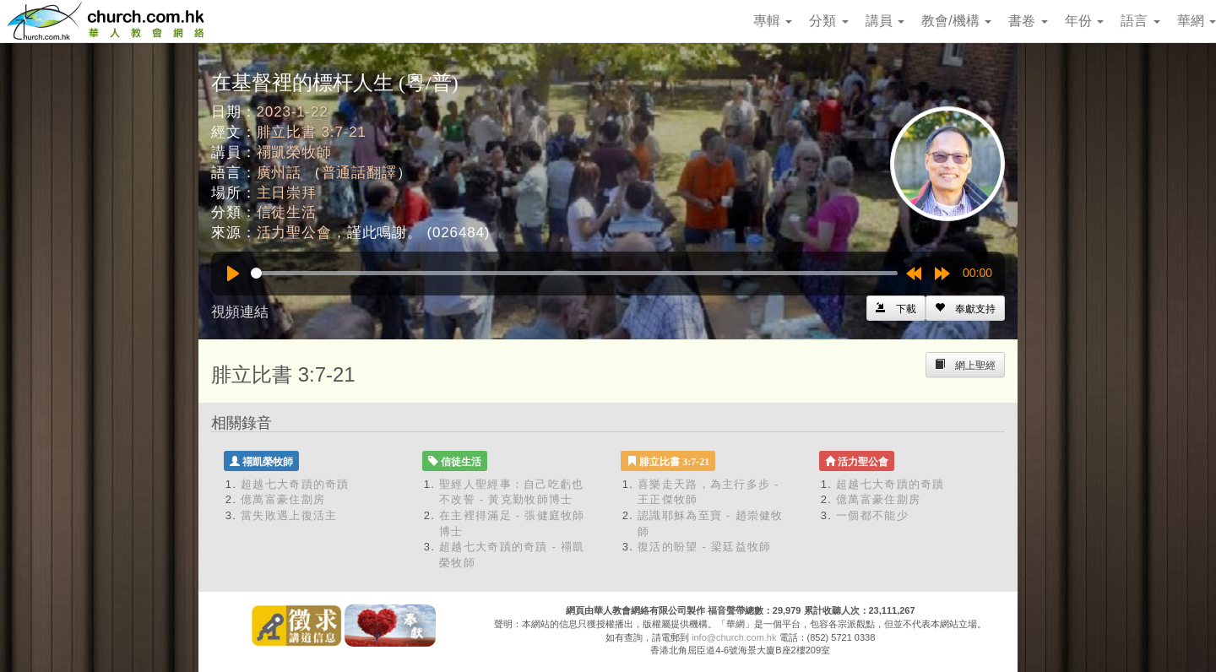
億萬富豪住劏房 (283, 499)
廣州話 (279, 173)
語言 (1140, 21)
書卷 (1027, 21)
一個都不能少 (872, 515)
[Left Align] (965, 308)
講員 (885, 21)
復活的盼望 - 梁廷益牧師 (704, 546)
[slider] (574, 273)
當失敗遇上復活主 (289, 515)
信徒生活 (287, 212)
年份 (1084, 21)
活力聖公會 (294, 233)
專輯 (772, 21)
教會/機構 (956, 21)
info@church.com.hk (734, 637)
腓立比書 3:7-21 (311, 132)
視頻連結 (240, 312)
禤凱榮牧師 (294, 152)
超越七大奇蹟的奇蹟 (295, 484)
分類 (828, 21)
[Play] (233, 273)
